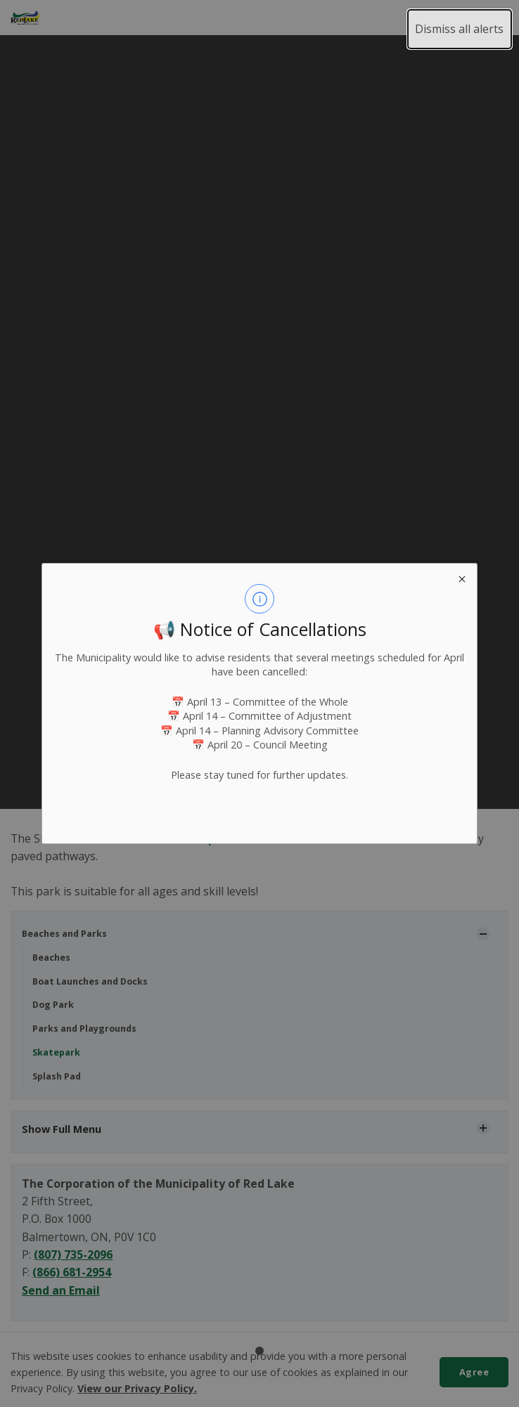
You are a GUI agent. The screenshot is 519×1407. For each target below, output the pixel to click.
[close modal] (462, 579)
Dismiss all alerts (459, 29)
